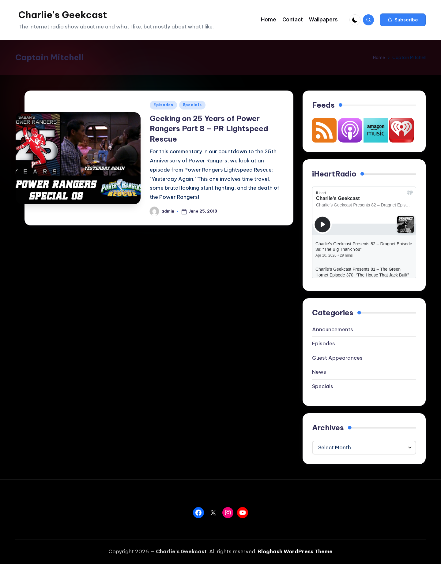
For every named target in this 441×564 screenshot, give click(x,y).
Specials (192, 104)
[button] (403, 19)
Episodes (163, 104)
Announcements (332, 329)
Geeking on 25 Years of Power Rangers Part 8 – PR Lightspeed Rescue (209, 128)
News (319, 372)
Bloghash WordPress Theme (295, 551)
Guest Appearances (337, 357)
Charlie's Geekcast (62, 14)
